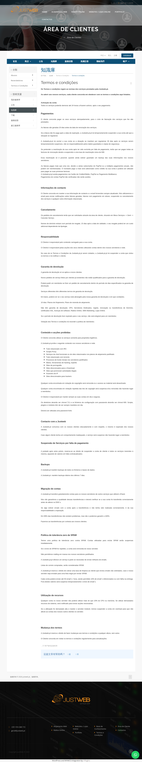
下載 (23, 115)
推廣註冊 (85, 61)
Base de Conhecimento (100, 727)
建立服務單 (23, 125)
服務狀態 (69, 61)
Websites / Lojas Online (100, 11)
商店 (28, 61)
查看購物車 (126, 55)
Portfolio (119, 11)
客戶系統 (43, 76)
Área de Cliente (126, 3)
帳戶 (126, 61)
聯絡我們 (100, 61)
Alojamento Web (59, 11)
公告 (41, 61)
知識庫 (54, 61)
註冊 (113, 55)
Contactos (47, 18)
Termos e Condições (62, 76)
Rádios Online (78, 11)
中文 (99, 55)
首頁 (15, 61)
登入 (107, 55)
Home (44, 11)
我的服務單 (23, 100)
